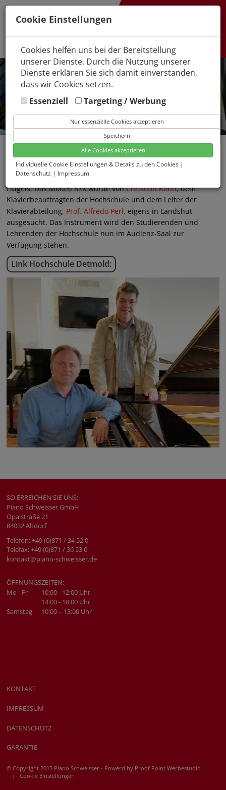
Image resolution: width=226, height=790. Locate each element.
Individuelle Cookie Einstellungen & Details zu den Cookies (97, 164)
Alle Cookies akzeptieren (113, 150)
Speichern (117, 135)
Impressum (73, 173)
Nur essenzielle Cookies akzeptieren (117, 121)
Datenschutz (34, 173)
